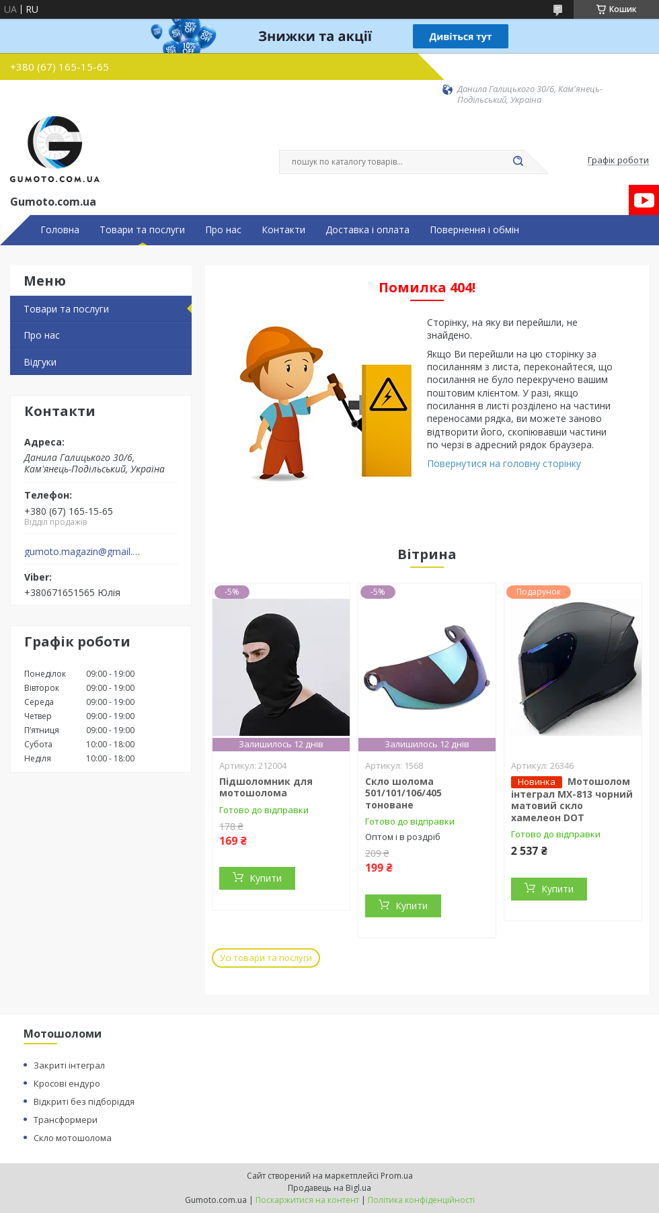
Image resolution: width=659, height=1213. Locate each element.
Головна (59, 230)
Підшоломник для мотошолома (266, 787)
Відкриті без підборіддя (84, 1101)
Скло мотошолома (73, 1138)
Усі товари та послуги (266, 958)
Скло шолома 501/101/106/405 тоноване (403, 793)
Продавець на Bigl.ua (329, 1188)
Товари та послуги (142, 230)
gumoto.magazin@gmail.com (83, 552)
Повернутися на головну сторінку (504, 463)
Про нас (223, 230)
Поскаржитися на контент (307, 1200)
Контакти (283, 230)
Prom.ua (397, 1175)
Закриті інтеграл (69, 1065)
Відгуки (40, 361)
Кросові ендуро (67, 1083)
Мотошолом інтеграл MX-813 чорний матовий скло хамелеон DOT (572, 799)
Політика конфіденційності (421, 1200)
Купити (265, 878)
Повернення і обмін (474, 230)
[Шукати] (517, 162)
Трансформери (66, 1120)
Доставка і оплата (367, 230)
